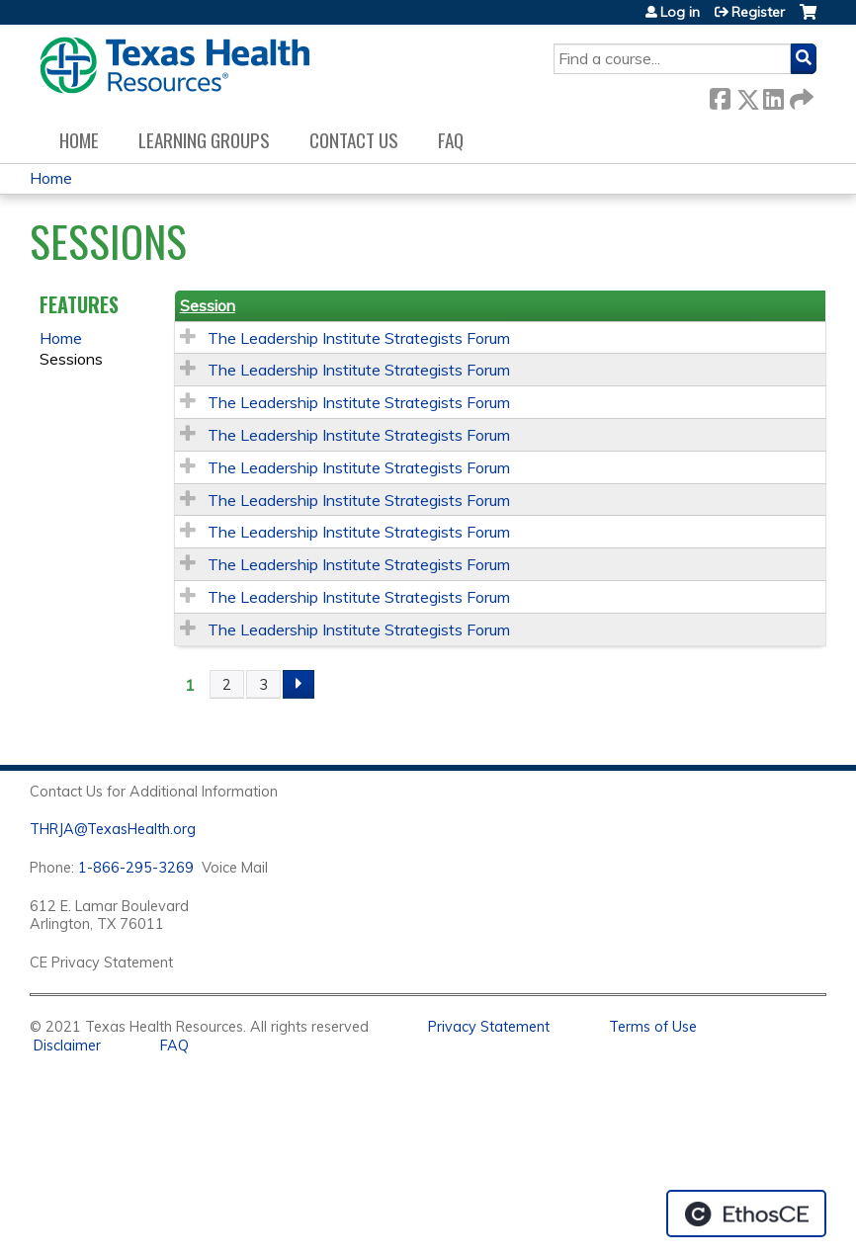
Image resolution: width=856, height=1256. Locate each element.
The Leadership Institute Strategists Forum (359, 338)
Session (207, 305)
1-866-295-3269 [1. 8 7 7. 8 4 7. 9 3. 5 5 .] (136, 868)
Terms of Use (653, 1027)
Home (79, 140)
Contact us (353, 140)
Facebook (719, 95)
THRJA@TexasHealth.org (113, 829)
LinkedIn (773, 95)
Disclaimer (67, 1045)
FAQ (451, 140)
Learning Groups (204, 140)
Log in (680, 12)
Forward (800, 95)
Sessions (71, 359)
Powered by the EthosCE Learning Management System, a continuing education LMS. (746, 1213)
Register (758, 12)
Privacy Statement (489, 1027)
